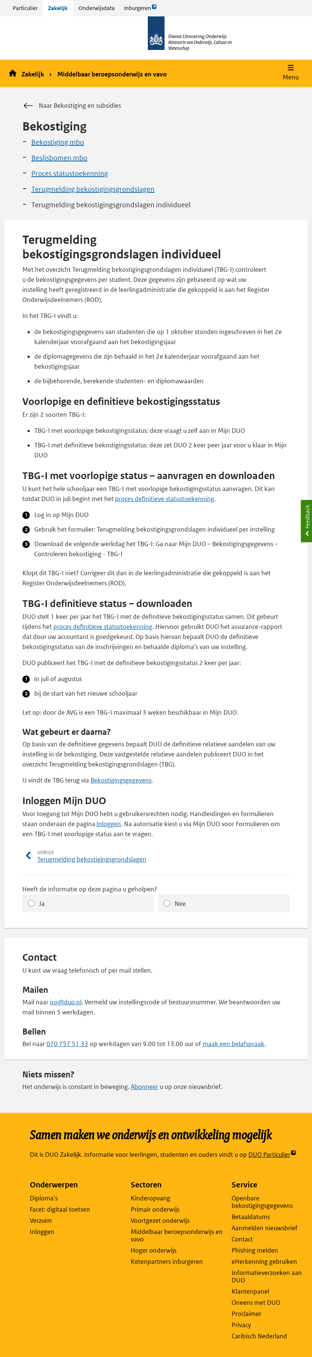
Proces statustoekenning (69, 173)
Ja (42, 904)
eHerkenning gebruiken (264, 1261)
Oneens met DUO (256, 1302)
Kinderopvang (150, 1198)
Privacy (241, 1325)
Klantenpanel (250, 1291)
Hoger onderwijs (153, 1250)
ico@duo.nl (66, 1002)
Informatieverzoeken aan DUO (267, 1276)
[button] (291, 73)
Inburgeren (140, 9)
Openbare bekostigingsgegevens (262, 1202)
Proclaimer (246, 1314)
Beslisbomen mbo (59, 158)
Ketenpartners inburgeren (167, 1261)
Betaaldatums (251, 1217)
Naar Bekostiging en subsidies (71, 106)
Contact (242, 1239)
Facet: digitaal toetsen (60, 1209)
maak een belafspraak (233, 1044)
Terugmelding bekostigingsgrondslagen (93, 189)
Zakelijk (57, 8)
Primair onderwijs (155, 1209)
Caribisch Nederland (259, 1336)
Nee (180, 904)
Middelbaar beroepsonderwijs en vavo (112, 74)
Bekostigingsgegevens (121, 780)
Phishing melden (255, 1250)
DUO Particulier (272, 1155)
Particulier (25, 8)
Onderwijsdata (97, 8)
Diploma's (44, 1198)
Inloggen (108, 824)
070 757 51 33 (67, 1044)
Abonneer (144, 1087)
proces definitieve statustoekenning (164, 499)
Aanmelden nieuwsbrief (264, 1228)
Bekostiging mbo (57, 142)
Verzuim (41, 1220)
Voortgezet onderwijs (160, 1220)
